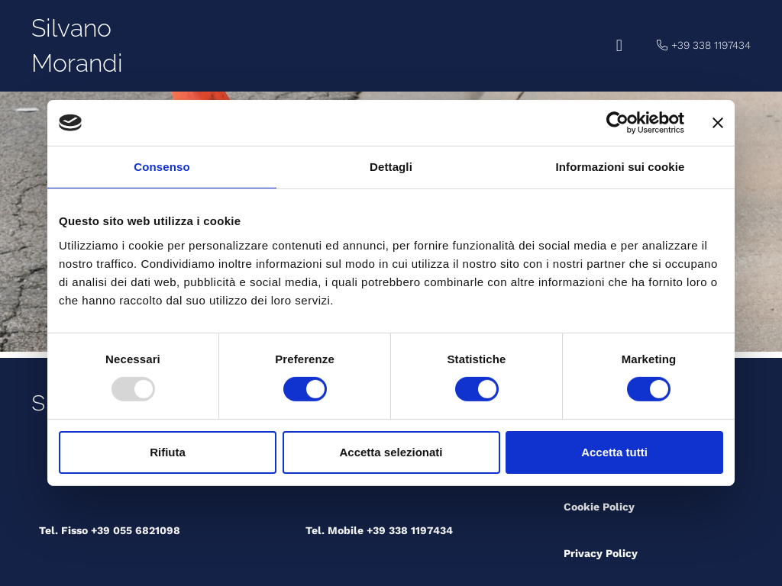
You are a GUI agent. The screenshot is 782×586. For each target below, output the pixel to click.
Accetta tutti (614, 452)
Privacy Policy (601, 553)
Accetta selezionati (390, 452)
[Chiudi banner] (718, 123)
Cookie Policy (599, 507)
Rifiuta (168, 452)
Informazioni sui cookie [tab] (620, 166)
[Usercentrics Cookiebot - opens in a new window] (617, 122)
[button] (619, 46)
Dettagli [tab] (391, 166)
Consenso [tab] (161, 166)
